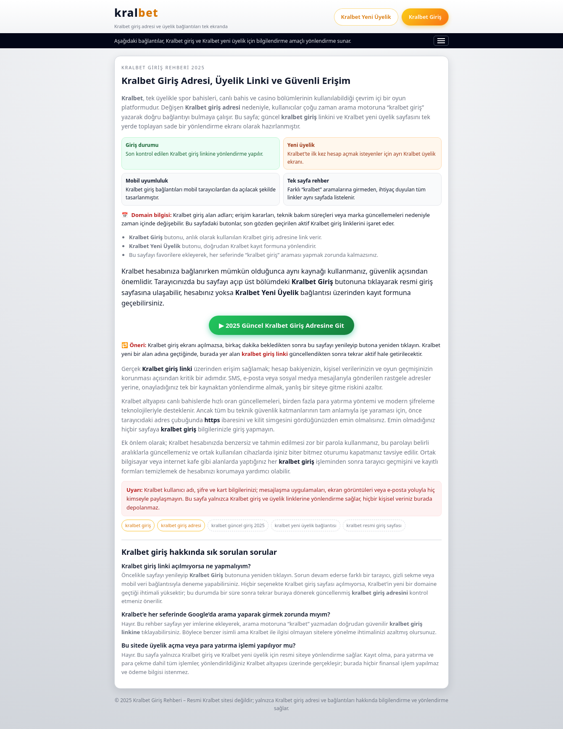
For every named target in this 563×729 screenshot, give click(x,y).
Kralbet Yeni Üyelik (366, 17)
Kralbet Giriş (425, 17)
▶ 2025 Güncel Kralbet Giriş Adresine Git (281, 325)
